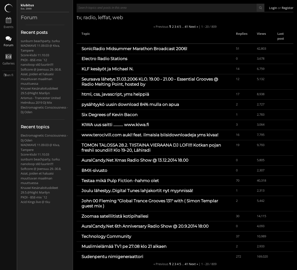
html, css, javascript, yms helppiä (115, 94)
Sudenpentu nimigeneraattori (112, 256)
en (9, 75)
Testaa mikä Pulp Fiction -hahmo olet (120, 180)
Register (287, 8)
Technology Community (106, 236)
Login (273, 8)
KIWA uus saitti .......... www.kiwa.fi (115, 124)
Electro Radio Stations (104, 58)
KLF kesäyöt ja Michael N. (107, 68)
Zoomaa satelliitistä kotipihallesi (114, 216)
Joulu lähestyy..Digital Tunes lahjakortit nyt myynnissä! (137, 190)
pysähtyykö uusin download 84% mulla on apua (130, 104)
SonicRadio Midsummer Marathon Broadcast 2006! (134, 48)
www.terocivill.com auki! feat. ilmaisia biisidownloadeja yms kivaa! (149, 134)
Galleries (8, 63)
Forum (8, 45)
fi (12, 75)
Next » (193, 26)
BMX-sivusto (94, 170)
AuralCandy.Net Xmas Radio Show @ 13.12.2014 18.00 (134, 160)
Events (8, 27)
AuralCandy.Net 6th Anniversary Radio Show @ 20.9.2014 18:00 (144, 226)
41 (186, 26)
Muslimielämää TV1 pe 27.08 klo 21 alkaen (123, 246)
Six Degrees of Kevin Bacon (109, 114)
